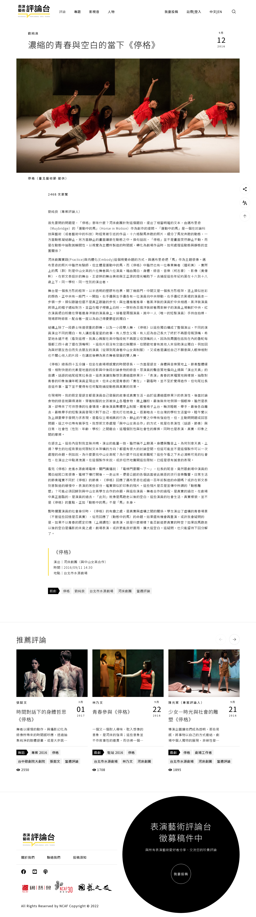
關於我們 (28, 857)
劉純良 (33, 33)
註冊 (190, 11)
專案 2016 (39, 752)
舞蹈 (21, 752)
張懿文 (21, 702)
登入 (198, 11)
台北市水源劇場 (101, 591)
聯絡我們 (54, 857)
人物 (111, 11)
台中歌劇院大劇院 (31, 761)
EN (220, 11)
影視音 (94, 11)
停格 (66, 591)
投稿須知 (80, 857)
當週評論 (143, 591)
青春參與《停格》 (112, 711)
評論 (62, 11)
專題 (77, 11)
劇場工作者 (203, 752)
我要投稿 (171, 11)
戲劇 (53, 591)
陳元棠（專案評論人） (186, 702)
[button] (221, 639)
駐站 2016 (115, 752)
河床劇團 (125, 591)
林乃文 (97, 702)
